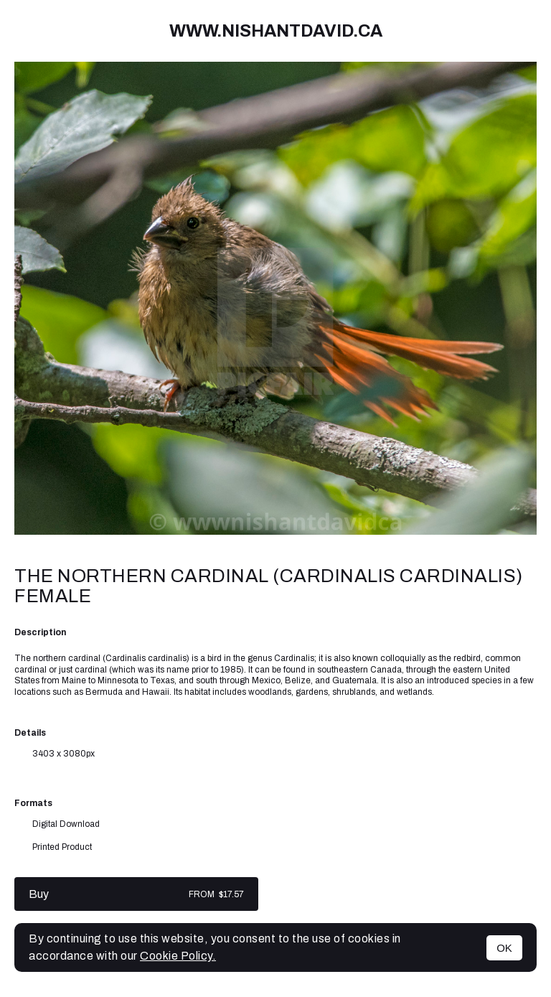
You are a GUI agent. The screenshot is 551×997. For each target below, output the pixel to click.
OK (504, 948)
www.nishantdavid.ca (275, 31)
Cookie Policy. (178, 956)
